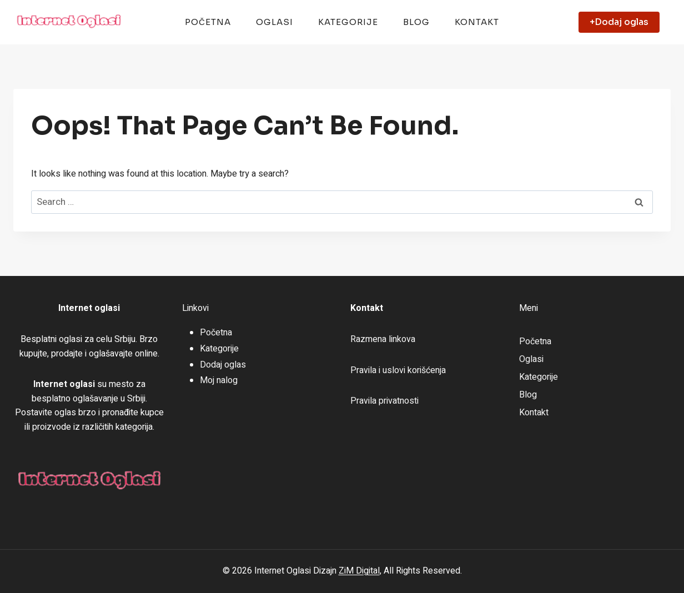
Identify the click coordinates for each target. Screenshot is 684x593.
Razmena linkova (382, 339)
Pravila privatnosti (384, 401)
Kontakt (477, 22)
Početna (208, 22)
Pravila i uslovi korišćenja (398, 370)
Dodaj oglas (223, 364)
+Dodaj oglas (619, 22)
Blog (416, 22)
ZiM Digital (359, 570)
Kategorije (348, 22)
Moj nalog (219, 380)
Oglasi (274, 22)
